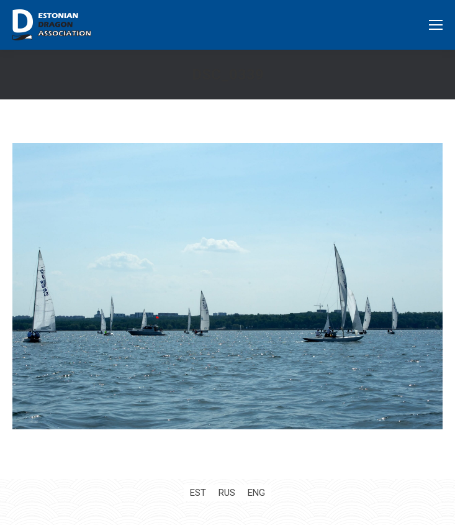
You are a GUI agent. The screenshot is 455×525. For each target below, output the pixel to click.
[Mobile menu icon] (436, 25)
